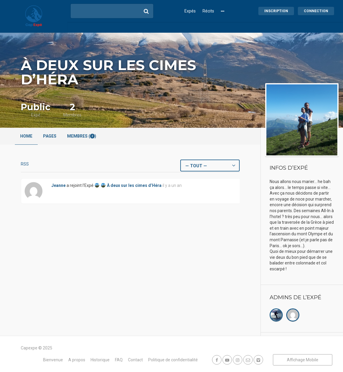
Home (26, 136)
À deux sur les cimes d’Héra (134, 185)
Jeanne (58, 185)
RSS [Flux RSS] (25, 164)
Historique (100, 359)
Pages (49, 136)
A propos (76, 359)
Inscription (276, 11)
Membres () (81, 136)
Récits (208, 11)
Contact (135, 359)
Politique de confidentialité (173, 359)
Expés (190, 11)
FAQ (119, 359)
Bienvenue (53, 359)
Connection (316, 11)
